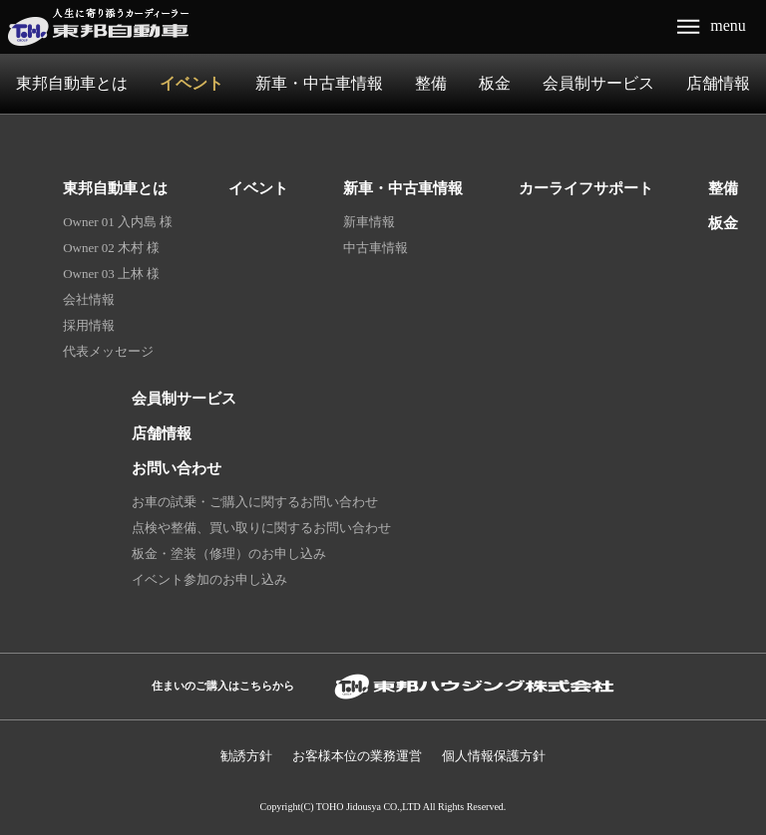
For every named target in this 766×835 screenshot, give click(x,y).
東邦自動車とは (72, 83)
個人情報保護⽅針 (494, 755)
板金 (495, 83)
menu (728, 25)
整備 (431, 83)
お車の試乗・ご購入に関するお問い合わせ (255, 501)
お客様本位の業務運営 (357, 755)
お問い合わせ (176, 467)
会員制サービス (598, 83)
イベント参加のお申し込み (209, 579)
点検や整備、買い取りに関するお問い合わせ (261, 527)
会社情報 (89, 299)
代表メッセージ (108, 351)
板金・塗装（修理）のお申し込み (229, 553)
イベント (191, 83)
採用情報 (89, 325)
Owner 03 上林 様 (111, 273)
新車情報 (369, 221)
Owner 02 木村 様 (111, 247)
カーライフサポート (586, 187)
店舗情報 (718, 83)
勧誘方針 (246, 755)
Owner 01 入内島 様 (118, 221)
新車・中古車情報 (319, 83)
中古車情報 (375, 247)
